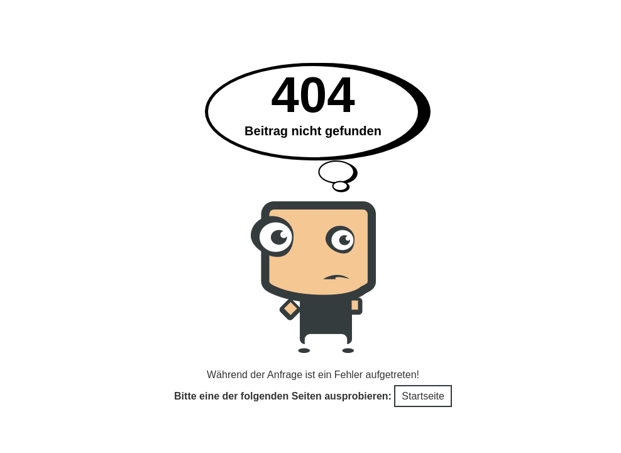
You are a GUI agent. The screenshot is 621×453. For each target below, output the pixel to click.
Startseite (423, 396)
